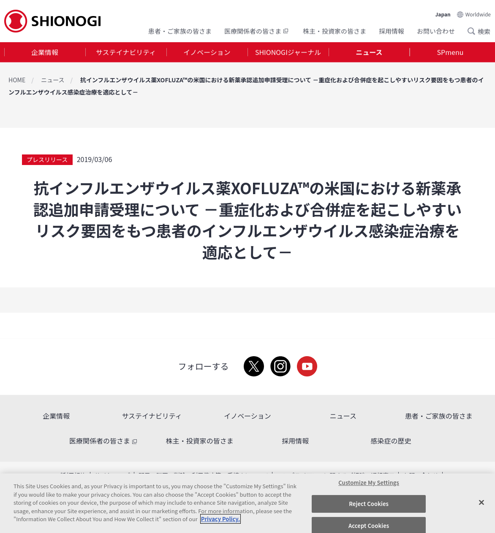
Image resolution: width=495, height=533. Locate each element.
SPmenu (450, 52)
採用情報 (391, 30)
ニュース (369, 52)
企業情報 (44, 52)
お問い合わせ (436, 30)
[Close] (481, 502)
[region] (247, 503)
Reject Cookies (369, 504)
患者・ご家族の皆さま (180, 30)
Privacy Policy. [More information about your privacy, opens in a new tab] (220, 519)
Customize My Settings (368, 483)
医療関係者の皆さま (257, 30)
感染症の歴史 (391, 441)
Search (474, 31)
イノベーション (207, 52)
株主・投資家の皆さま (334, 30)
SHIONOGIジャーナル (288, 52)
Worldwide (478, 13)
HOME (16, 80)
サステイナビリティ (126, 52)
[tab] (44, 52)
